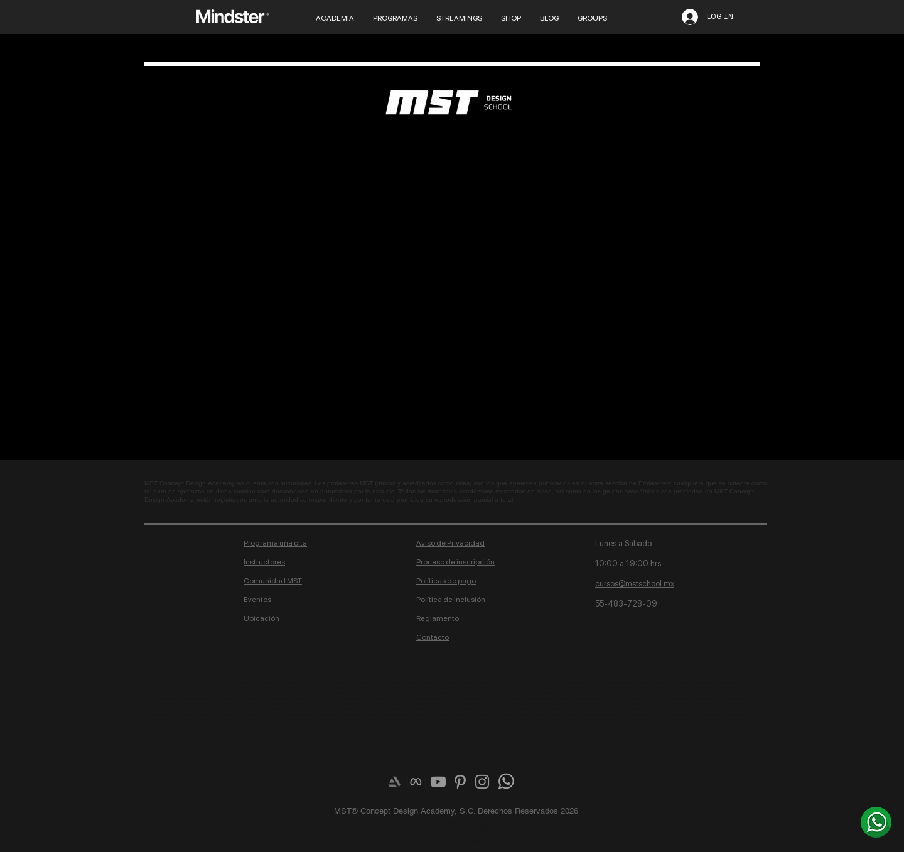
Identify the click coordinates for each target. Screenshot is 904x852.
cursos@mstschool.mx (634, 583)
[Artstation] (394, 781)
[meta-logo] (416, 781)
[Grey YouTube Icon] (438, 781)
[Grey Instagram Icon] (482, 781)
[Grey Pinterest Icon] (460, 781)
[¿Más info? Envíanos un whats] (876, 821)
